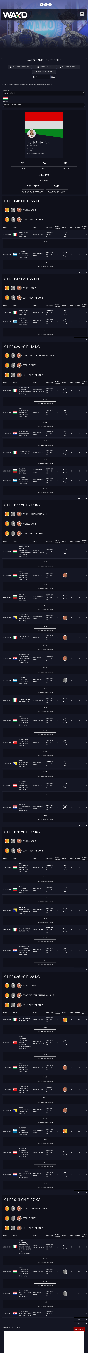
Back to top (79, 1329)
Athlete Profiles (19, 67)
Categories (44, 67)
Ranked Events (68, 67)
